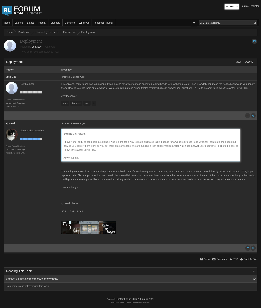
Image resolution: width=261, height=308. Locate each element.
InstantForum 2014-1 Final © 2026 (135, 299)
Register (254, 6)
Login (244, 6)
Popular (42, 22)
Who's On (84, 22)
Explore (19, 22)
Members (70, 22)
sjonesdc (11, 123)
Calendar (55, 22)
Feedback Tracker (103, 22)
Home (7, 22)
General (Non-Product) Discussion (55, 32)
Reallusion (24, 32)
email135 (37, 46)
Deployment (88, 32)
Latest (30, 22)
